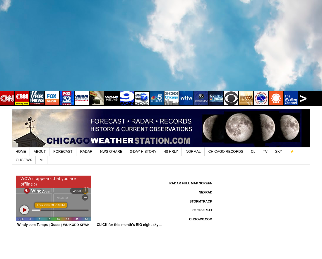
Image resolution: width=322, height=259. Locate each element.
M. (41, 160)
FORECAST (62, 152)
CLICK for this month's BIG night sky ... (129, 225)
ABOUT (40, 152)
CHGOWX (24, 160)
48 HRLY (171, 152)
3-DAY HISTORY (143, 152)
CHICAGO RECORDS (225, 152)
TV (265, 152)
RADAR (86, 152)
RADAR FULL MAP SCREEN (191, 183)
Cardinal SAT (202, 210)
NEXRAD (205, 192)
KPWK (85, 225)
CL (253, 152)
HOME (21, 152)
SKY (278, 152)
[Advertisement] (161, 50)
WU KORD (71, 225)
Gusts (55, 225)
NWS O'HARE (111, 152)
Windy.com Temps (32, 225)
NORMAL (193, 152)
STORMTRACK (200, 201)
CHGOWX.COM (200, 219)
